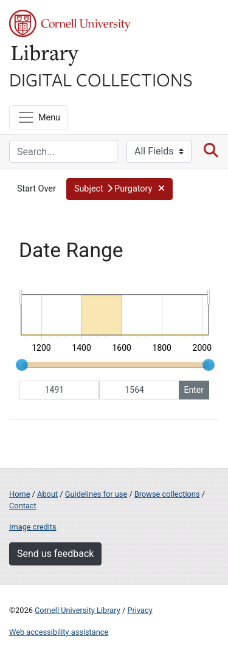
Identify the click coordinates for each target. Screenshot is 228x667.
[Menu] (38, 117)
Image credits (33, 526)
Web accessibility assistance (58, 632)
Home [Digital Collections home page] (19, 494)
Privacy (139, 610)
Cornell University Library (77, 610)
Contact (22, 505)
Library (45, 55)
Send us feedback (55, 553)
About (47, 494)
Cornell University (70, 23)
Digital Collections (101, 79)
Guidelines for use (96, 494)
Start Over (36, 189)
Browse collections (167, 494)
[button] (119, 189)
